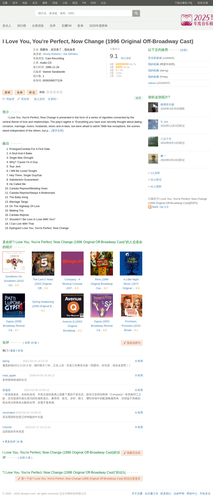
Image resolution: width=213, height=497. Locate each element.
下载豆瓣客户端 (183, 2)
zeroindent (8, 412)
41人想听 (155, 186)
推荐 (138, 98)
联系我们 (165, 493)
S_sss (164, 121)
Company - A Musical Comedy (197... (72, 284)
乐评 (53, 25)
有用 (140, 361)
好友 (20, 350)
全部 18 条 (31, 342)
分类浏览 (38, 25)
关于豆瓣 (137, 493)
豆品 (103, 2)
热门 (5, 350)
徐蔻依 (6, 390)
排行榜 (21, 25)
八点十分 (166, 138)
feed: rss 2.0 (160, 207)
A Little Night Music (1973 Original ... (131, 284)
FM (84, 2)
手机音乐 (205, 493)
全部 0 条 (25, 457)
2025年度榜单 (98, 25)
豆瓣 (4, 2)
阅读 (74, 2)
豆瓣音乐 (17, 14)
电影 (24, 2)
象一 (163, 155)
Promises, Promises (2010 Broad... (130, 326)
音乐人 (6, 25)
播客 (44, 2)
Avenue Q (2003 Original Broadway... (72, 326)
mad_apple (9, 375)
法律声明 (178, 493)
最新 (13, 350)
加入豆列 (39, 99)
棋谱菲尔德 (167, 104)
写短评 (10, 99)
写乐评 (25, 99)
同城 (54, 2)
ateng (5, 361)
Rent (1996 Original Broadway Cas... (102, 284)
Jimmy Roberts (52, 54)
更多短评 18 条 (14, 441)
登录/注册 (202, 2)
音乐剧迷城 (155, 57)
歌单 (80, 25)
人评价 (126, 58)
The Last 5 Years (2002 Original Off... (43, 284)
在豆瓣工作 (151, 493)
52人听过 (155, 179)
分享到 (52, 99)
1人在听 (155, 173)
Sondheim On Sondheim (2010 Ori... (14, 281)
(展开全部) (57, 130)
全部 (183, 50)
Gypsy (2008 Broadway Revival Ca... (14, 326)
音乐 (34, 2)
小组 (64, 2)
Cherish (7, 427)
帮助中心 (192, 493)
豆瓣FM (67, 25)
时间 (93, 2)
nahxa (151, 83)
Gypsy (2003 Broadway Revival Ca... (102, 326)
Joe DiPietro (70, 54)
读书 (14, 2)
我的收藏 (153, 64)
